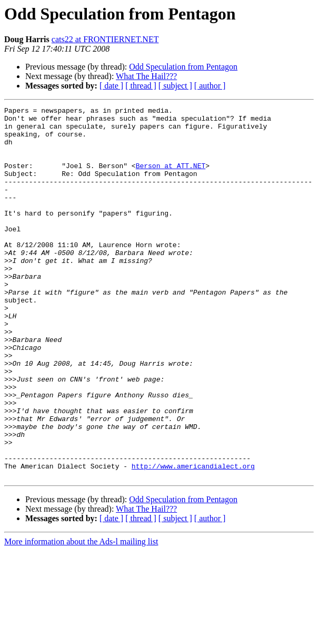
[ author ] (210, 85)
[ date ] (111, 85)
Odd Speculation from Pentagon (183, 66)
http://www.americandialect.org (193, 538)
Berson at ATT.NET (171, 178)
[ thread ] (140, 85)
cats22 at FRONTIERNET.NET (105, 39)
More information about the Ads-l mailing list (81, 615)
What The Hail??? (146, 76)
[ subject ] (175, 85)
